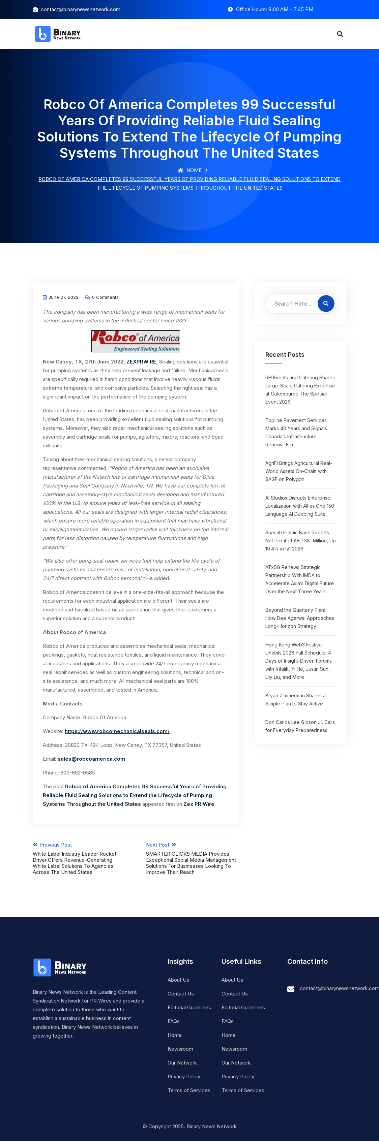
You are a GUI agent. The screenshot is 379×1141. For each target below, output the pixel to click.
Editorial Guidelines (189, 1007)
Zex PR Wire (198, 804)
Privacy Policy (184, 1076)
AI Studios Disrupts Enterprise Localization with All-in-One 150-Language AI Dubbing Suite (300, 506)
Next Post (192, 858)
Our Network (182, 1062)
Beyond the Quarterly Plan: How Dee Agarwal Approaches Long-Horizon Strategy (299, 618)
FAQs (174, 1021)
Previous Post (79, 858)
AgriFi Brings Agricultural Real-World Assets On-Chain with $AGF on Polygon (298, 471)
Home (190, 170)
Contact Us (181, 993)
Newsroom (180, 1049)
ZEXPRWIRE (141, 361)
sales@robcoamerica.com (91, 759)
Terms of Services (189, 1090)
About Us (178, 980)
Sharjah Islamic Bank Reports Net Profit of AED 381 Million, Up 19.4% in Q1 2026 (300, 540)
